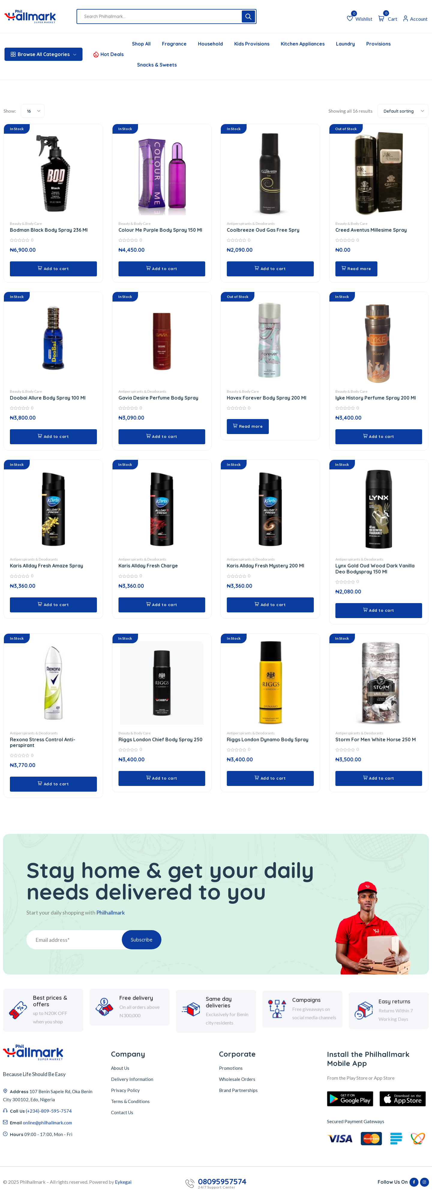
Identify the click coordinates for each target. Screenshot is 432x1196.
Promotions (231, 1067)
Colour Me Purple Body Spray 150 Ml (160, 230)
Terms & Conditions (130, 1100)
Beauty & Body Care (26, 224)
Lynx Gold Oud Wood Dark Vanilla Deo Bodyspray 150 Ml (375, 568)
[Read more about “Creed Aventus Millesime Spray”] (357, 268)
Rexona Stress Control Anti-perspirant (42, 742)
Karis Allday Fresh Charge (148, 566)
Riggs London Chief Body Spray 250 (160, 739)
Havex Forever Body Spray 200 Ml (267, 398)
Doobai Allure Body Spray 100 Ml (48, 398)
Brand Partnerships (238, 1089)
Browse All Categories (43, 54)
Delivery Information (132, 1078)
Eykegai (123, 1181)
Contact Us (122, 1111)
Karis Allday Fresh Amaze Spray (46, 566)
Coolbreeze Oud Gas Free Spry (263, 230)
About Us (120, 1067)
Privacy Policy (125, 1089)
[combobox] (33, 111)
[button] (53, 268)
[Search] (248, 16)
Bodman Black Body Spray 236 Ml (49, 230)
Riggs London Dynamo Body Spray (267, 739)
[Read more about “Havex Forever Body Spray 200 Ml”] (248, 426)
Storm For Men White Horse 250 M (375, 739)
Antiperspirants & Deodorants (251, 224)
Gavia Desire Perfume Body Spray (158, 398)
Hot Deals (112, 54)
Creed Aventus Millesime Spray (371, 230)
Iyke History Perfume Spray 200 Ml (375, 398)
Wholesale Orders (237, 1078)
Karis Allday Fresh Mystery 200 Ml (266, 566)
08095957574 (222, 1181)
